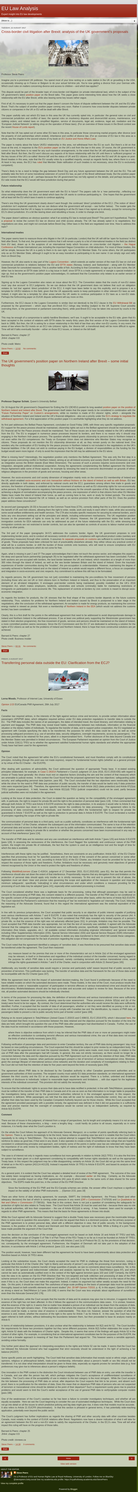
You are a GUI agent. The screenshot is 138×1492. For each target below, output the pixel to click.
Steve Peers (22, 1473)
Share (5, 353)
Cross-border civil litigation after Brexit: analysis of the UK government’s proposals (64, 32)
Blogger (73, 1489)
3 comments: (29, 1444)
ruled (39, 162)
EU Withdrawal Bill (122, 303)
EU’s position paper (48, 147)
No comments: (29, 348)
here (128, 1018)
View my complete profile (12, 1483)
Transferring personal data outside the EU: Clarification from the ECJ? (55, 663)
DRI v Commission (91, 1199)
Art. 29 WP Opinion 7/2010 (81, 1287)
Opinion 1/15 (7, 704)
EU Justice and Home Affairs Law (78, 139)
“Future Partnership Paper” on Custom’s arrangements (29, 413)
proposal (8, 221)
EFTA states (66, 265)
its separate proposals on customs (79, 539)
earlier (89, 1176)
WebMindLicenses (21, 871)
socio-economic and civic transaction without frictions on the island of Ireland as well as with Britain (75, 480)
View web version (68, 1464)
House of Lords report (23, 127)
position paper (33, 95)
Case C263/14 (48, 772)
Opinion (9, 1135)
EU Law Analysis (19, 8)
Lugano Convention (59, 262)
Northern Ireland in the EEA (81, 606)
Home (68, 1458)
